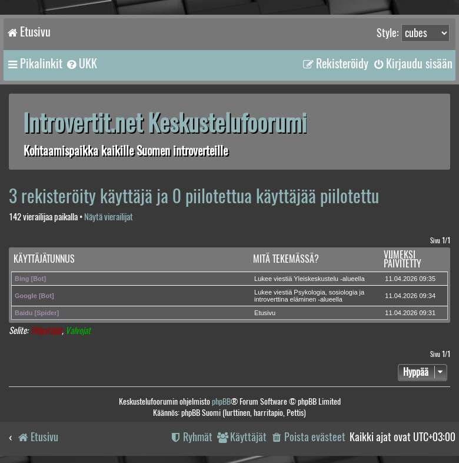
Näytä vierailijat (108, 217)
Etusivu (264, 312)
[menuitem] (81, 64)
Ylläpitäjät (46, 330)
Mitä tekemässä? (286, 258)
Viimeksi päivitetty (402, 259)
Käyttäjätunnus (44, 258)
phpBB (221, 401)
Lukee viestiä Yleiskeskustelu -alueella (309, 278)
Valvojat (78, 330)
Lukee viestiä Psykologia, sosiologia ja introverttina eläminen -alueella (309, 296)
